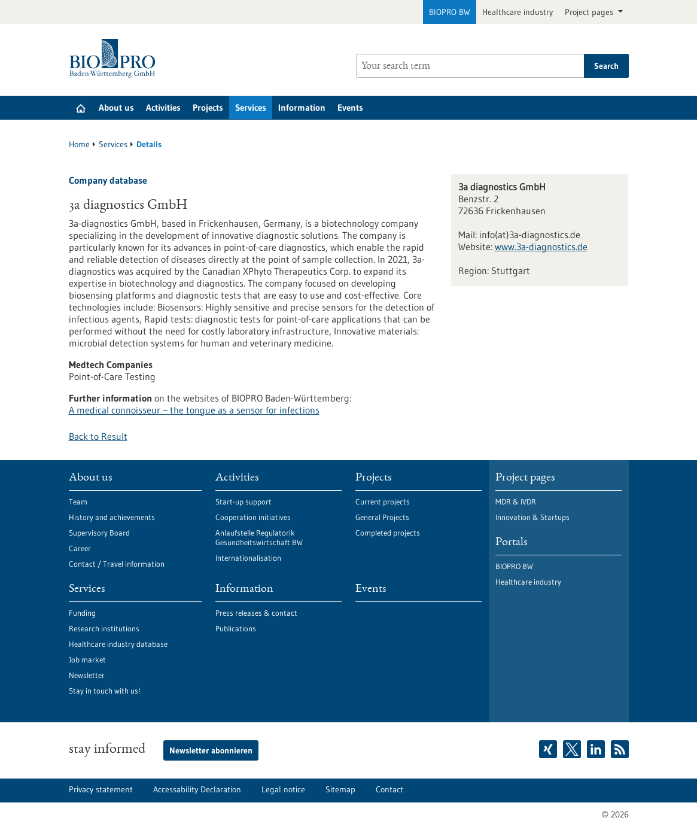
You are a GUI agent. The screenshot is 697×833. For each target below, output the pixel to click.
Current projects (382, 501)
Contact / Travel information (117, 563)
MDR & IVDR (515, 501)
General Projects (382, 517)
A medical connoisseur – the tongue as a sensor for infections (194, 410)
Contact (389, 789)
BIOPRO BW (449, 12)
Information (301, 107)
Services (250, 107)
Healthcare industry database (118, 644)
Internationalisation (248, 558)
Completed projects (387, 532)
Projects (208, 107)
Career (80, 548)
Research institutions (104, 628)
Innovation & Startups (532, 517)
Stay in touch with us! (104, 690)
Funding (82, 613)
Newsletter (87, 675)
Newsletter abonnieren (210, 750)
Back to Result (98, 436)
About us (116, 107)
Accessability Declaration (197, 789)
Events (350, 107)
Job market (87, 659)
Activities (163, 107)
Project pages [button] (590, 12)
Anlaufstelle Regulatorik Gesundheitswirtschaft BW (259, 537)
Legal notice (283, 789)
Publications (235, 628)
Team (78, 501)
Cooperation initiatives (253, 517)
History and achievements (112, 517)
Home (79, 144)
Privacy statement (101, 789)
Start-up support (243, 501)
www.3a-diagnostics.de (541, 247)
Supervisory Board (99, 532)
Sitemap (340, 789)
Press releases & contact (256, 613)
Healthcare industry (517, 12)
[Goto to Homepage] (115, 58)
